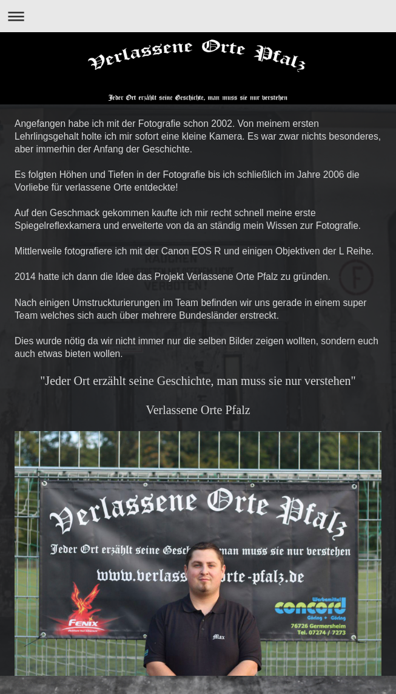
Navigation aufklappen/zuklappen (198, 16)
